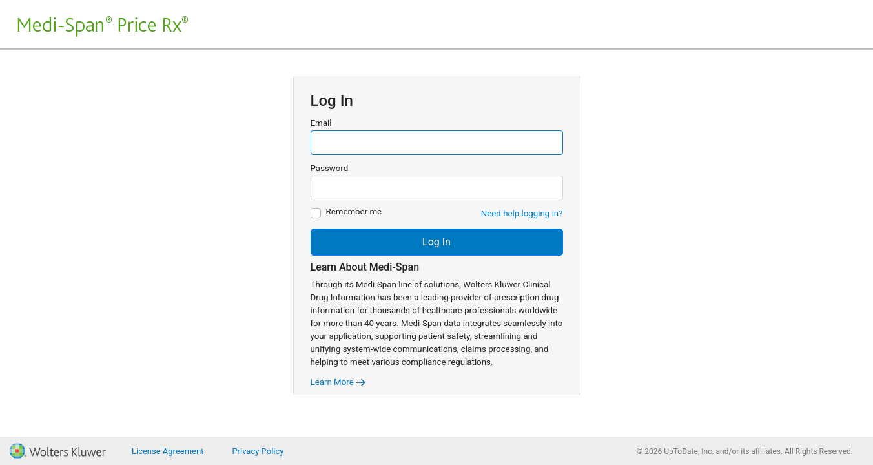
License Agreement (167, 451)
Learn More (339, 382)
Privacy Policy (257, 451)
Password (330, 168)
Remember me (354, 211)
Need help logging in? (522, 213)
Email (321, 123)
